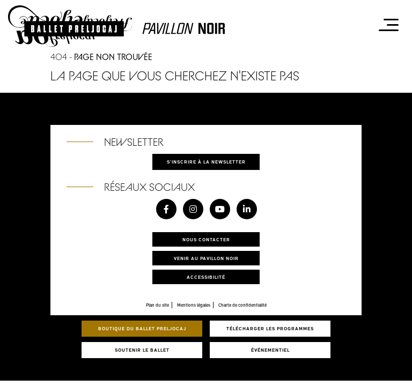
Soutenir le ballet (142, 350)
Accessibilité (206, 277)
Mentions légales (193, 305)
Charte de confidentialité (242, 305)
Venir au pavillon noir (206, 258)
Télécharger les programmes (270, 328)
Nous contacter (206, 239)
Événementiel (270, 350)
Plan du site (157, 305)
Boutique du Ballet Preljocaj (142, 328)
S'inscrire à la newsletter (206, 162)
